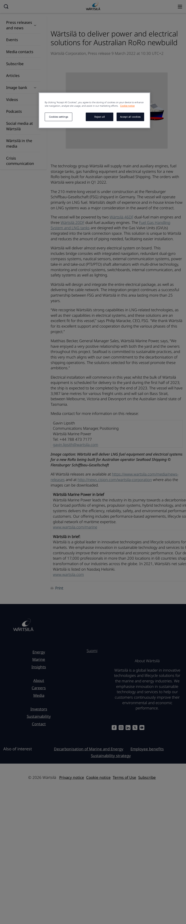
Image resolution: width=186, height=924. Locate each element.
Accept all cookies (130, 116)
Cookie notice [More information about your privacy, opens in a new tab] (127, 105)
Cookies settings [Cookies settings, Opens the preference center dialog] (58, 116)
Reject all (99, 116)
